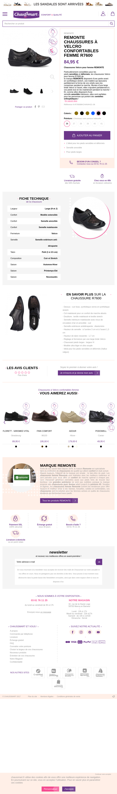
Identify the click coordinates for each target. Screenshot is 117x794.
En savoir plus (71, 101)
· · (16, 435)
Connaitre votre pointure (20, 646)
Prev (4, 422)
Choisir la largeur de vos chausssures (26, 649)
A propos (14, 631)
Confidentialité (16, 662)
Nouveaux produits (18, 653)
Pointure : (82, 118)
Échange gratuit (17, 640)
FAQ (12, 643)
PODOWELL (101, 431)
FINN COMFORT (44, 431)
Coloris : (68, 113)
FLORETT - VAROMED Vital (16, 431)
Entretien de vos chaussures (22, 656)
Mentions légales (46, 696)
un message (45, 612)
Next (112, 422)
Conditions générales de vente (68, 696)
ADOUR (72, 431)
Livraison (14, 637)
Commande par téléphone (21, 634)
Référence (68, 104)
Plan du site (32, 696)
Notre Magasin (16, 659)
